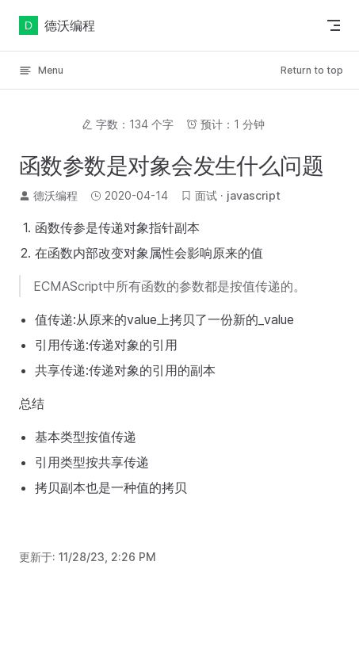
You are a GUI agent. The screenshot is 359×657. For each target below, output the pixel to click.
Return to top (312, 70)
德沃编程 (57, 25)
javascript (254, 195)
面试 (206, 195)
